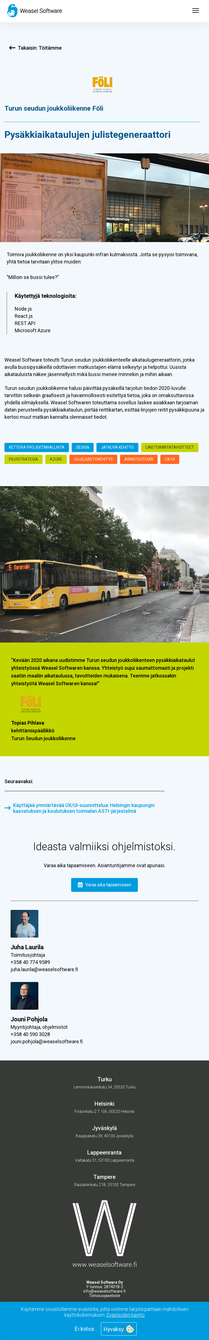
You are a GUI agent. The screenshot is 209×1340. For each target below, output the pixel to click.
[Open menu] (195, 11)
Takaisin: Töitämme (35, 48)
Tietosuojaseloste (104, 1295)
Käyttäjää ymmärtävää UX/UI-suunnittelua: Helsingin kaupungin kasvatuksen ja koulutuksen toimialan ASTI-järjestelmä (79, 808)
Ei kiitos (84, 1329)
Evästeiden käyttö (125, 1315)
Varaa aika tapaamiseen (104, 884)
